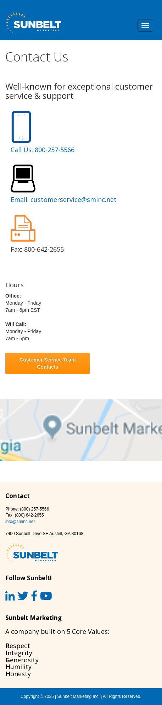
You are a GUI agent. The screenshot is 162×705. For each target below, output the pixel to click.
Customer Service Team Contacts (47, 363)
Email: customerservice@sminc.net (64, 199)
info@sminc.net (20, 521)
